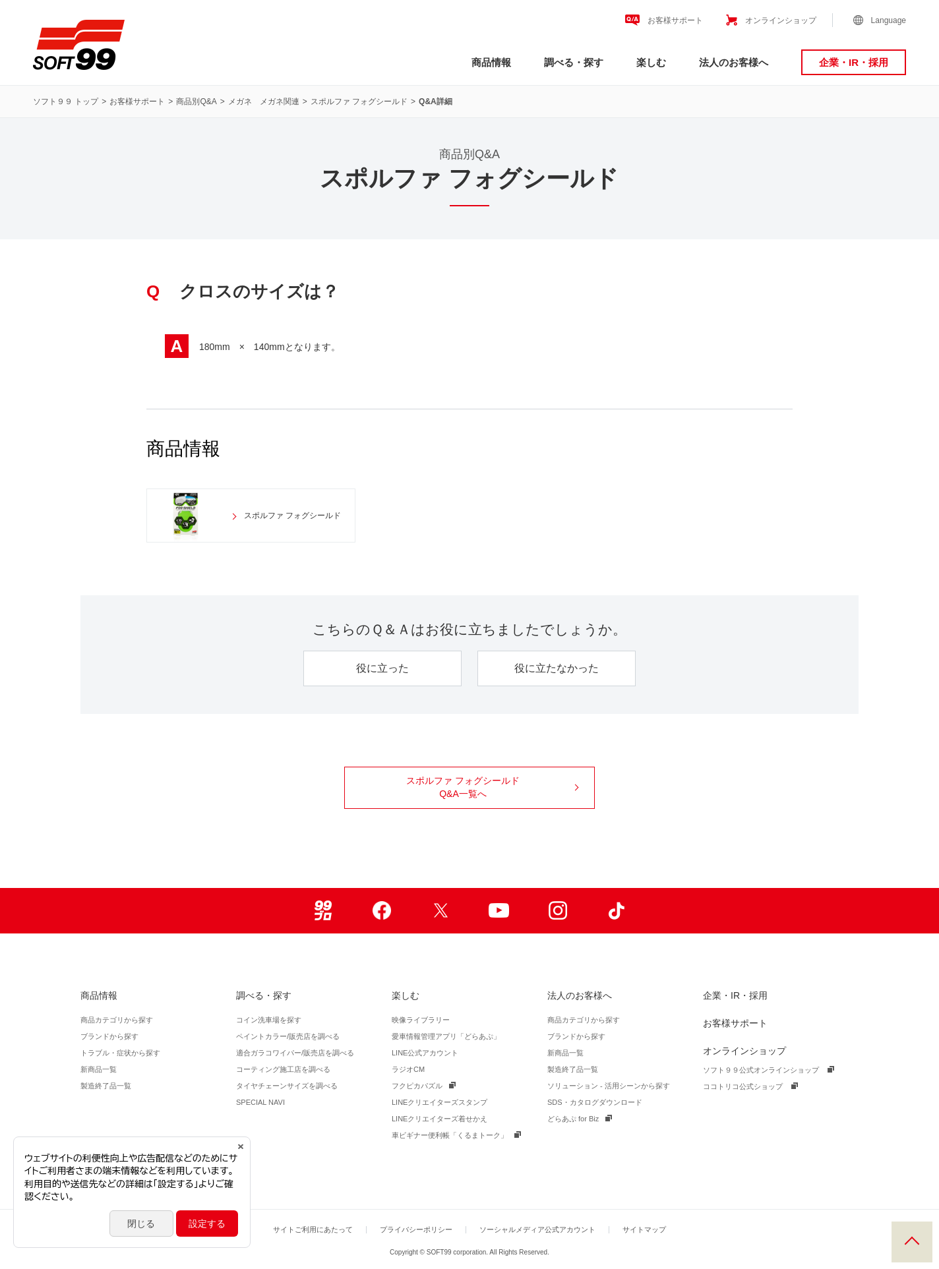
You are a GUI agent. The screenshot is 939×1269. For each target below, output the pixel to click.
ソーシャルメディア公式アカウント (537, 1229)
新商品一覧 (98, 1069)
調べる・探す (573, 62)
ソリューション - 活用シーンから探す (608, 1086)
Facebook (381, 910)
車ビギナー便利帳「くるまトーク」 (450, 1135)
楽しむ (651, 62)
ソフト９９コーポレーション (79, 45)
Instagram (557, 910)
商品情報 (491, 62)
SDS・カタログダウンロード (594, 1102)
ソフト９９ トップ (65, 101)
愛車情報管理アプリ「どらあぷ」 (446, 1036)
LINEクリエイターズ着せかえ (439, 1119)
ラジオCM (408, 1069)
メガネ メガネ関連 (263, 101)
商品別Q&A (196, 101)
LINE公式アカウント (425, 1053)
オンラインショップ (780, 20)
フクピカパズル (417, 1086)
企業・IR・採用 (853, 62)
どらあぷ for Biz (573, 1119)
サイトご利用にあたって (313, 1229)
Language (888, 20)
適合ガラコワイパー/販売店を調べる (295, 1053)
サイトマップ (644, 1229)
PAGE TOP (912, 1242)
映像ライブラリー (421, 1020)
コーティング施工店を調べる (283, 1069)
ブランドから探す (109, 1036)
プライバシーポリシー (416, 1229)
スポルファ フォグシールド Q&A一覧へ (492, 787)
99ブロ (323, 910)
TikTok (616, 910)
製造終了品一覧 (105, 1086)
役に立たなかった (556, 668)
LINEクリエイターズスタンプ (439, 1102)
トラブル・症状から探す (120, 1053)
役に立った (382, 668)
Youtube (499, 910)
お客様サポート (675, 20)
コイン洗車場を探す (268, 1020)
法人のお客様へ (733, 62)
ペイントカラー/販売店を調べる (288, 1036)
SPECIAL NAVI (260, 1102)
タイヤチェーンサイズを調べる (287, 1086)
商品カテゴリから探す (116, 1020)
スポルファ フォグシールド (359, 101)
